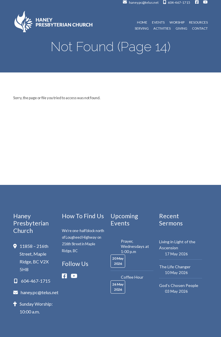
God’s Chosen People (178, 285)
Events (158, 22)
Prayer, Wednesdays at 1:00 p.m (135, 246)
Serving (142, 28)
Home (142, 22)
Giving (181, 28)
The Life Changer (174, 266)
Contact (200, 28)
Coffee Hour (132, 277)
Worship (176, 22)
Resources (198, 22)
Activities (162, 28)
